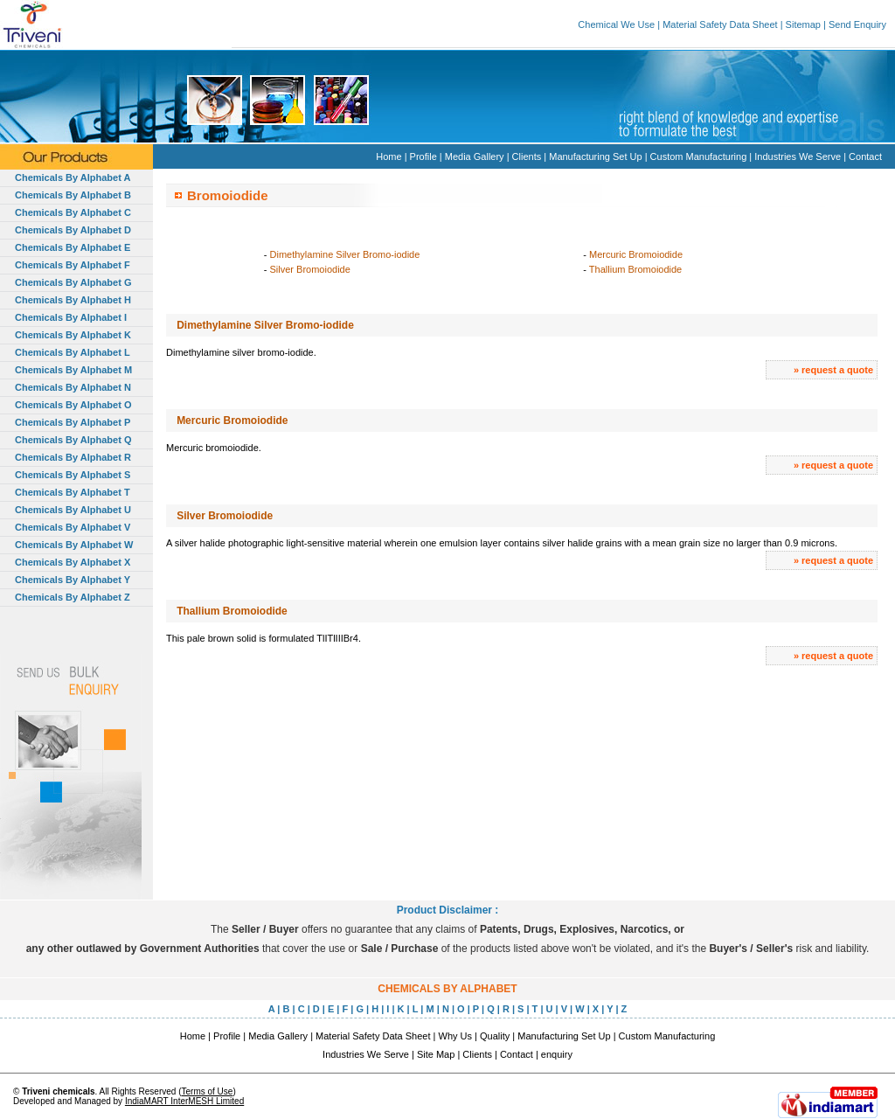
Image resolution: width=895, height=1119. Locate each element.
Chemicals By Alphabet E (72, 247)
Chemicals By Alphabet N (73, 387)
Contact (865, 156)
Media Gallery (474, 156)
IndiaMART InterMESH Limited (184, 1101)
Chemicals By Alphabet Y (72, 579)
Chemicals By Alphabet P (72, 422)
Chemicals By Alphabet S (72, 474)
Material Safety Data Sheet (720, 24)
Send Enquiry (857, 24)
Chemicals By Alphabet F (72, 265)
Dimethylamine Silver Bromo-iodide (345, 254)
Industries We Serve (797, 156)
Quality (495, 1036)
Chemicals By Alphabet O (73, 405)
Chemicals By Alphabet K (73, 335)
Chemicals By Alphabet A (72, 177)
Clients (527, 156)
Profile (423, 156)
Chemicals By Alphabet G (73, 282)
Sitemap (803, 24)
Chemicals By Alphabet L (72, 352)
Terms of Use (206, 1091)
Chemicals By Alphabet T (72, 492)
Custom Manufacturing (698, 156)
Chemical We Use (616, 24)
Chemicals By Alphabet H (73, 300)
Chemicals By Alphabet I (71, 317)
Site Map (435, 1054)
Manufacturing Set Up (595, 156)
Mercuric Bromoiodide (636, 254)
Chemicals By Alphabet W (74, 544)
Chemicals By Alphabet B (73, 195)
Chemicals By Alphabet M (73, 370)
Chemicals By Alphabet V (72, 527)
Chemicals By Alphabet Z (72, 597)
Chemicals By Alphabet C (73, 212)
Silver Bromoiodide (310, 269)
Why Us (456, 1036)
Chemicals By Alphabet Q (73, 439)
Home (388, 156)
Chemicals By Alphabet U (73, 509)
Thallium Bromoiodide (635, 269)
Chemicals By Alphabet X (72, 562)
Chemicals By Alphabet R (73, 457)
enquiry (556, 1054)
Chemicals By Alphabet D (73, 230)
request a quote (837, 370)
